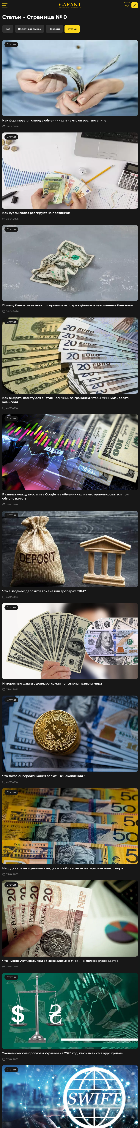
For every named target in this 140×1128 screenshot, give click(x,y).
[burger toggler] (4, 5)
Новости (54, 28)
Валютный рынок (29, 28)
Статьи (72, 28)
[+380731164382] (127, 5)
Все (7, 28)
